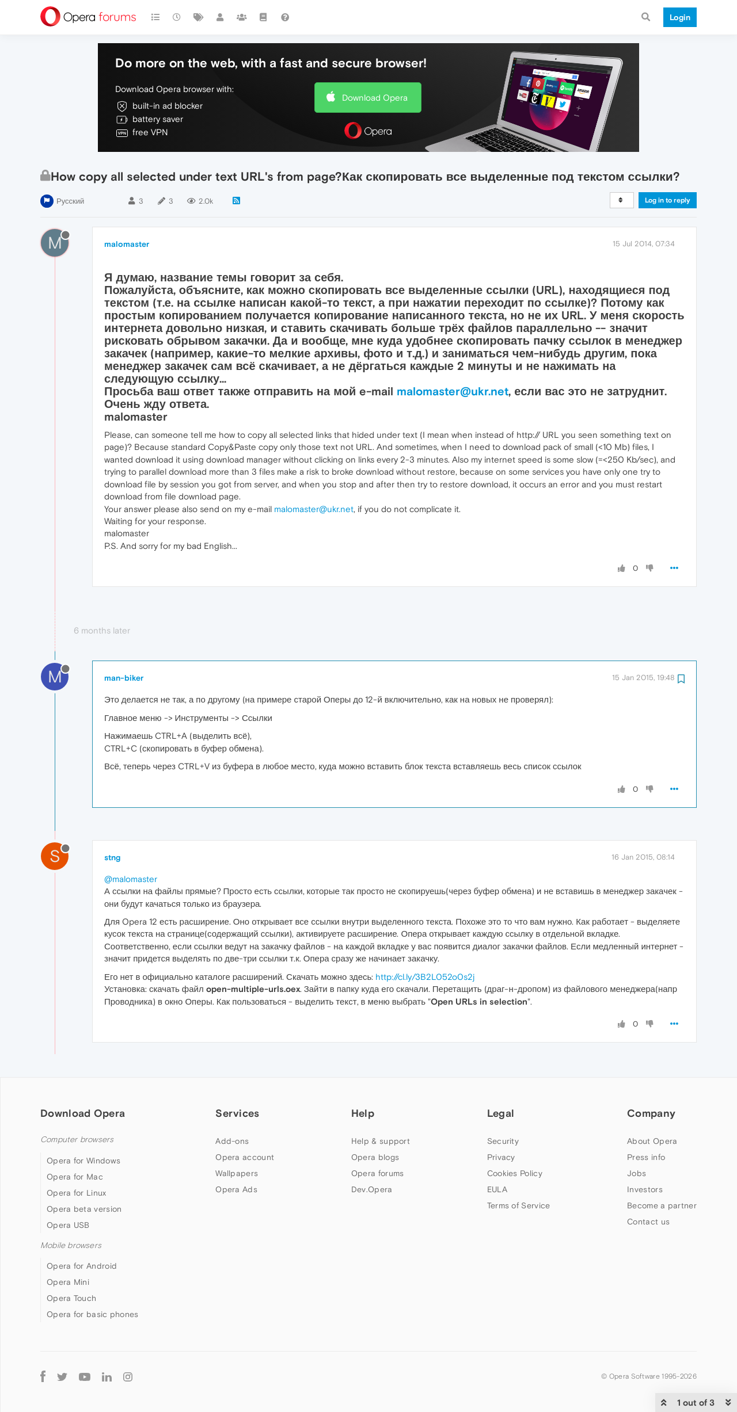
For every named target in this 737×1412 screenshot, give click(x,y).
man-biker (123, 677)
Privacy (501, 1157)
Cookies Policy (514, 1173)
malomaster (126, 244)
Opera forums (377, 1173)
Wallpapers (236, 1173)
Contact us (648, 1221)
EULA (497, 1189)
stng (112, 857)
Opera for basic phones (93, 1314)
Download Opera (375, 97)
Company (651, 1113)
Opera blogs (375, 1157)
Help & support (380, 1141)
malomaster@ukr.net (452, 391)
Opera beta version (84, 1208)
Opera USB (68, 1225)
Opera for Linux (77, 1192)
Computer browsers (76, 1139)
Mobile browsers (70, 1245)
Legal (501, 1113)
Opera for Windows (83, 1160)
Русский (70, 201)
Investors (645, 1189)
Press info (646, 1157)
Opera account (244, 1157)
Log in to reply (667, 200)
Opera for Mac (75, 1176)
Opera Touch (71, 1298)
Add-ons (232, 1141)
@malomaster (130, 879)
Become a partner (662, 1205)
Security (503, 1141)
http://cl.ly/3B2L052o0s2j (424, 977)
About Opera (652, 1141)
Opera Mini (68, 1282)
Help (362, 1113)
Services (237, 1113)
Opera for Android (82, 1265)
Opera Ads (236, 1189)
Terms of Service (518, 1205)
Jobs (636, 1173)
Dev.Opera (372, 1189)
